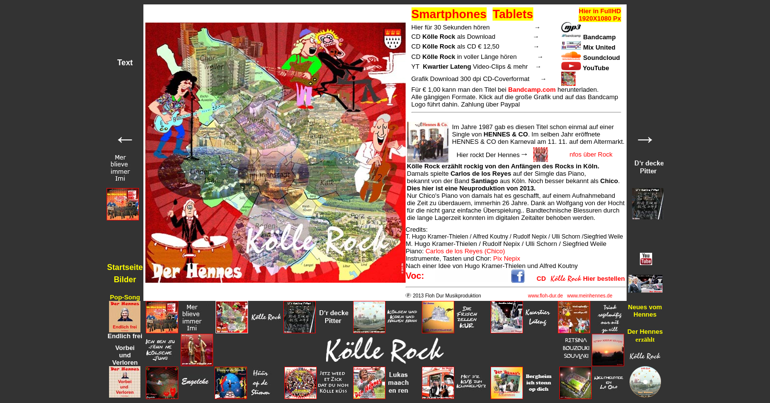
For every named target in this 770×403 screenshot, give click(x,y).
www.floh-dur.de (545, 295)
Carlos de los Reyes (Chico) (465, 251)
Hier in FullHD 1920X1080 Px (599, 14)
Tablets (513, 14)
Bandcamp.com (532, 89)
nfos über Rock (591, 154)
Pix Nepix (506, 258)
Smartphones (449, 14)
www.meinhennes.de (589, 295)
